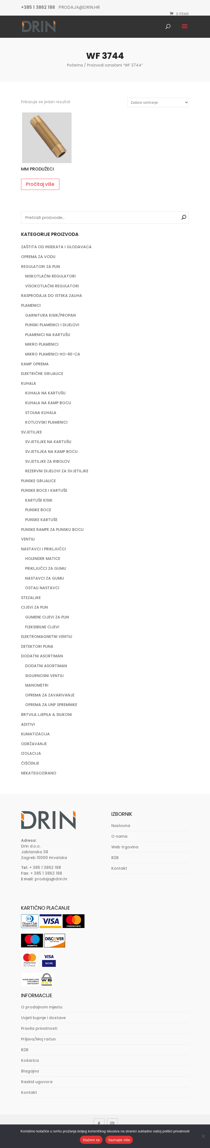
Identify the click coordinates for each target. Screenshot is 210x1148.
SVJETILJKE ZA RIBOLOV (47, 461)
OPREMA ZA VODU (38, 256)
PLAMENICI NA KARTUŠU (47, 334)
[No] (203, 1136)
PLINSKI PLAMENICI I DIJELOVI (52, 325)
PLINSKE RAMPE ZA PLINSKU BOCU (52, 529)
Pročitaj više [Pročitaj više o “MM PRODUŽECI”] (40, 184)
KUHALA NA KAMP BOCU (48, 403)
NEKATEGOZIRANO (38, 773)
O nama (119, 836)
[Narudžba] (158, 102)
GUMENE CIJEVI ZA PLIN (47, 617)
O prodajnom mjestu (41, 1007)
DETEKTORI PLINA (37, 646)
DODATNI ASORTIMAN (42, 656)
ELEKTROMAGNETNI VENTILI (46, 636)
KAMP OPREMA (35, 364)
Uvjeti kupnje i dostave (43, 1017)
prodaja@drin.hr (51, 879)
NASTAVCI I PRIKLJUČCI (43, 549)
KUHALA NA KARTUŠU (45, 393)
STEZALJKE (31, 597)
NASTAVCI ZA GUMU (44, 578)
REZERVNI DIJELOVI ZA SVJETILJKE (56, 471)
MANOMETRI (36, 685)
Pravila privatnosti (39, 1028)
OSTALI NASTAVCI (42, 588)
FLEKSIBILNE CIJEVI (42, 627)
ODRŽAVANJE (34, 744)
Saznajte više (119, 1140)
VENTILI (28, 539)
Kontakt (119, 868)
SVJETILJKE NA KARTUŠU (48, 441)
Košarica (30, 1060)
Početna (75, 65)
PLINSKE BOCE (38, 510)
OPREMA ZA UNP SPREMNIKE (51, 704)
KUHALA (28, 383)
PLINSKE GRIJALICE (38, 481)
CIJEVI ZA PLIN (34, 607)
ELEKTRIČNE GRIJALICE (42, 373)
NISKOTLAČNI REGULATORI (50, 276)
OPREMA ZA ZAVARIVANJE (49, 695)
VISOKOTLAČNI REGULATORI (52, 286)
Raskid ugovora (36, 1082)
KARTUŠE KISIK (38, 500)
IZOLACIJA (31, 753)
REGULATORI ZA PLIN (40, 266)
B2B (115, 857)
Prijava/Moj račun (38, 1039)
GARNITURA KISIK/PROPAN (50, 315)
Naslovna (120, 825)
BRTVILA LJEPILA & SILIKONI (46, 714)
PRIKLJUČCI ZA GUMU (45, 568)
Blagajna (30, 1071)
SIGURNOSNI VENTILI (44, 675)
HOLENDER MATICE (42, 558)
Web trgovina (124, 847)
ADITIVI (28, 724)
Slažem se (91, 1140)
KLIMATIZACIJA (35, 734)
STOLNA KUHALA (40, 412)
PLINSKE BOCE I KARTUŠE (44, 490)
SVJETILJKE (31, 432)
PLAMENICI (31, 305)
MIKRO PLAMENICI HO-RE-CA (52, 354)
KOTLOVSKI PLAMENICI (46, 422)
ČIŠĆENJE (30, 763)
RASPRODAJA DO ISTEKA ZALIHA (51, 295)
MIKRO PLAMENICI (42, 344)
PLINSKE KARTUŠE (41, 519)
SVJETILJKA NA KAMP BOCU (51, 451)
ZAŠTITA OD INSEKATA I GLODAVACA (56, 247)
